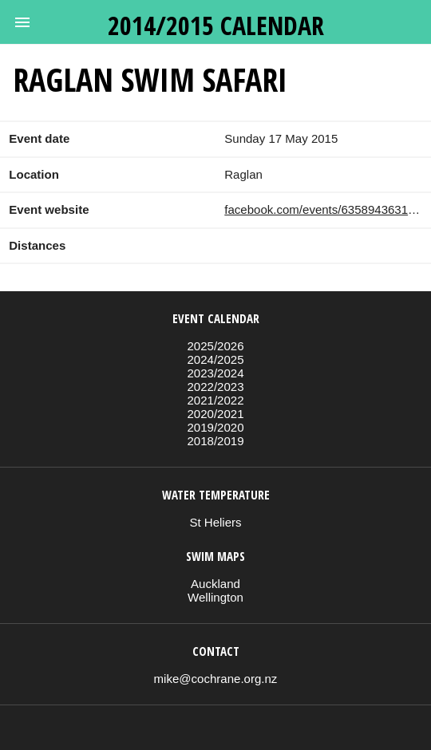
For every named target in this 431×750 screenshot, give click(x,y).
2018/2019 (215, 441)
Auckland (215, 583)
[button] (22, 22)
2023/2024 (215, 373)
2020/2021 (215, 413)
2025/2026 (215, 346)
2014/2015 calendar (216, 25)
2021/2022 (215, 400)
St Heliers (215, 522)
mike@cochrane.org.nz (216, 678)
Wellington (215, 597)
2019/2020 (215, 427)
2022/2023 (215, 386)
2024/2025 (215, 359)
